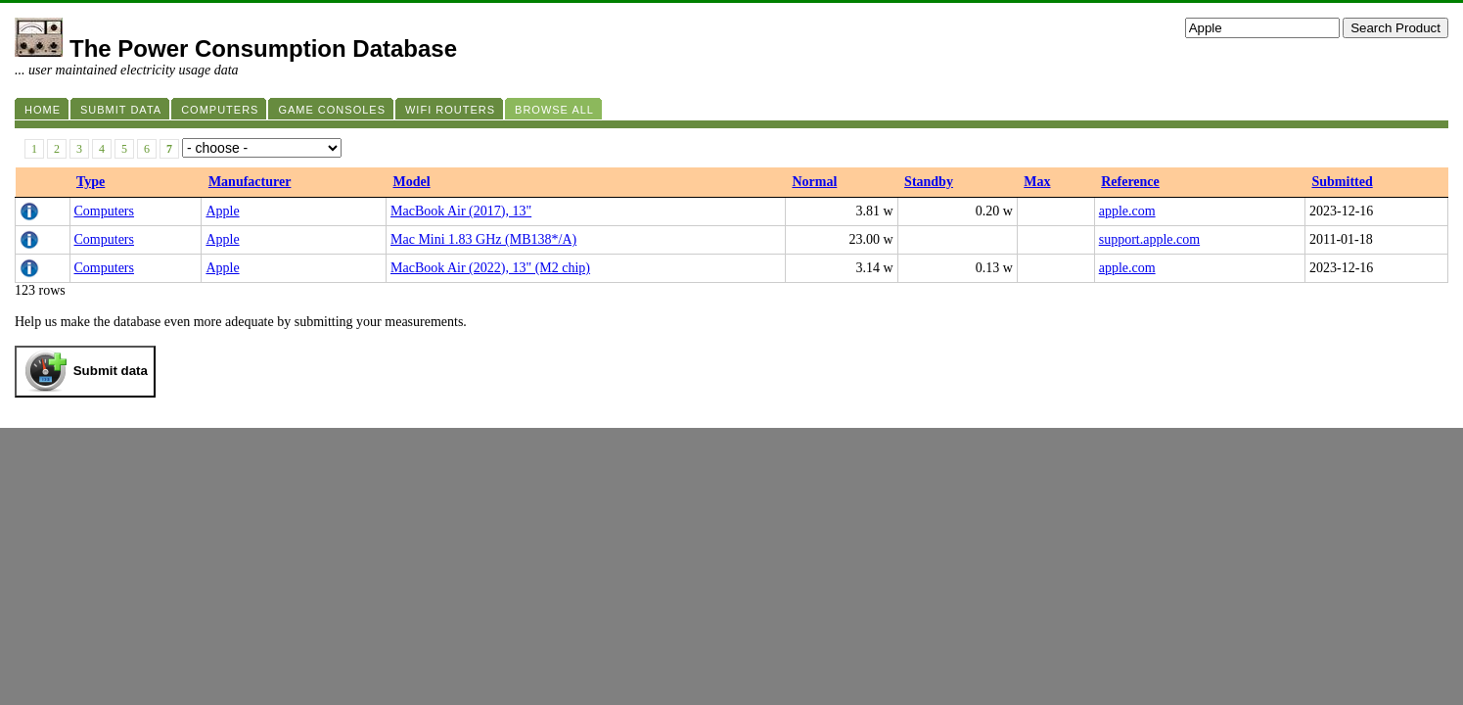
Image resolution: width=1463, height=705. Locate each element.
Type (90, 181)
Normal (814, 181)
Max (1037, 181)
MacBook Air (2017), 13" (460, 211)
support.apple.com (1149, 239)
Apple (222, 211)
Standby (928, 181)
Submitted (1341, 181)
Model (412, 181)
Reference (1130, 181)
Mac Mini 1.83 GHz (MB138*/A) (483, 239)
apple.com (1127, 211)
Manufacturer (250, 181)
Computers (104, 211)
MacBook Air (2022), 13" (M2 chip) (490, 267)
